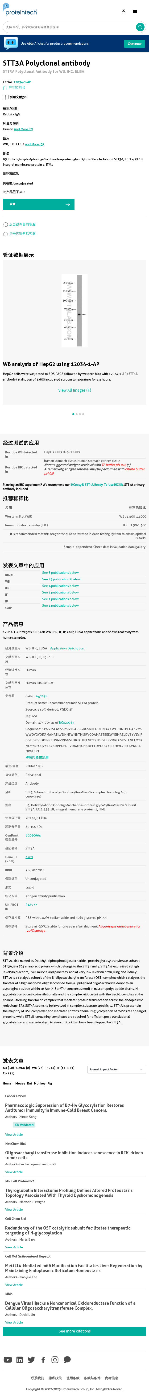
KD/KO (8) (23, 1068)
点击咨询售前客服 (19, 224)
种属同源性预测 (37, 757)
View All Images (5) (74, 390)
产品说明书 (14, 88)
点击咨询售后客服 (19, 234)
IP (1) (70, 1068)
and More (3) (34, 144)
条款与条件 (92, 1378)
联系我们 (37, 1378)
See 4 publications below (60, 586)
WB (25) (38, 1068)
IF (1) (61, 1068)
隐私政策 (55, 1378)
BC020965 (66, 722)
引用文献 (16, 97)
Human (8, 1083)
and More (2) (23, 129)
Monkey (40, 1083)
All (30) (8, 1068)
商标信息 (111, 1378)
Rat (29, 1083)
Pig (49, 1083)
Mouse (20, 1083)
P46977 (31, 905)
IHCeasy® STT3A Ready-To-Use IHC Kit (96, 485)
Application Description (67, 648)
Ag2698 (41, 696)
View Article (14, 1134)
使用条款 (72, 1378)
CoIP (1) (8, 1073)
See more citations (75, 1331)
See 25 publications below (61, 579)
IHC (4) (50, 1068)
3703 (29, 857)
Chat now (134, 44)
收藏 (12, 204)
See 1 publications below (60, 592)
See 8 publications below (60, 572)
